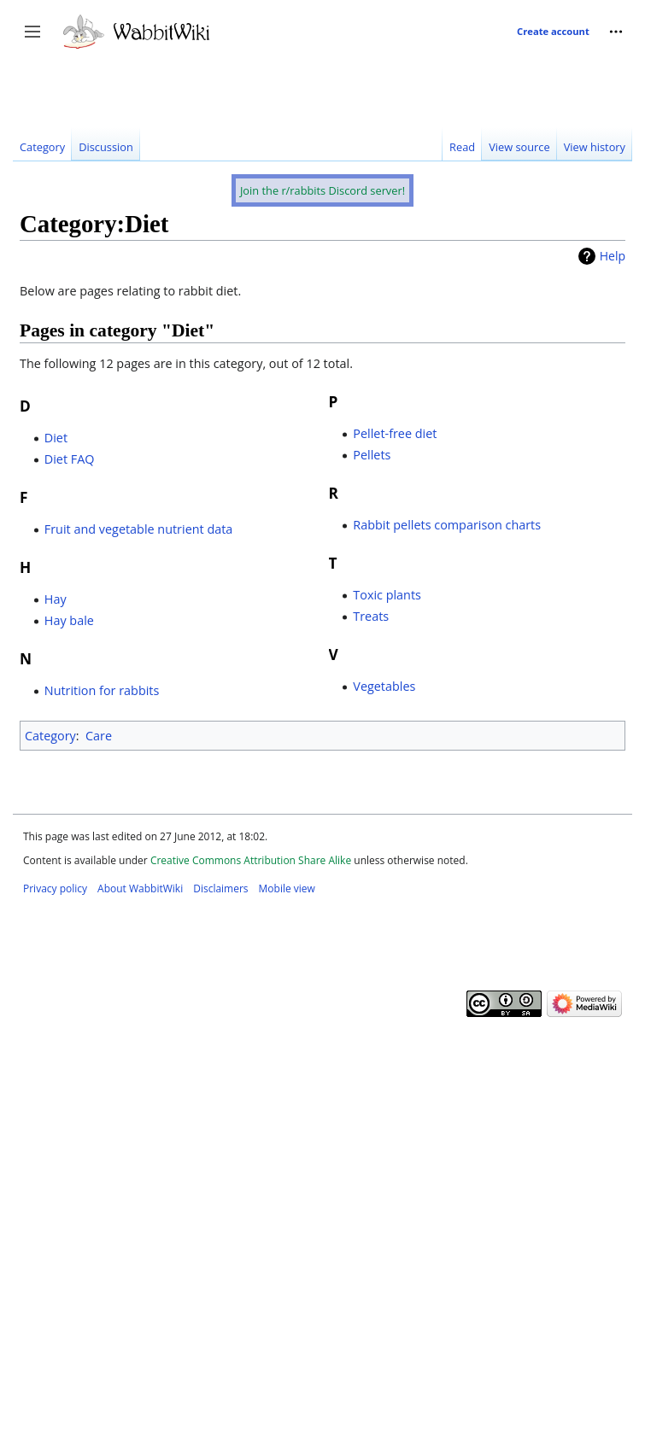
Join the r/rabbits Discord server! (322, 190)
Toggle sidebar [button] (38, 40)
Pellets (371, 455)
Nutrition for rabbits (102, 690)
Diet (55, 438)
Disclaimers (220, 888)
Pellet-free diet (395, 433)
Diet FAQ (69, 459)
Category (50, 736)
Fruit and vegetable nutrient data (138, 529)
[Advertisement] (160, 206)
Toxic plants (387, 595)
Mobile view (287, 888)
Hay (55, 599)
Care (98, 736)
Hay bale (69, 620)
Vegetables (384, 686)
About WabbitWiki (140, 888)
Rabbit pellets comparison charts (447, 525)
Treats (371, 616)
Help (612, 256)
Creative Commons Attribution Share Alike (250, 860)
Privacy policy (55, 888)
